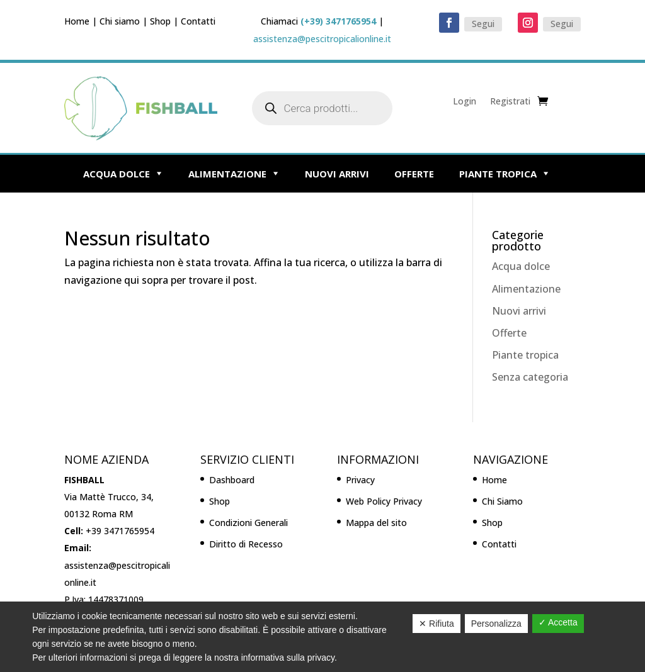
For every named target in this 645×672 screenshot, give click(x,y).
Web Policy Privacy (384, 501)
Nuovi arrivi (337, 173)
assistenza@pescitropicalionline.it (322, 39)
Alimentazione (227, 173)
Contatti (198, 21)
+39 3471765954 (120, 531)
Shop (160, 21)
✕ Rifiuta (436, 624)
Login (464, 102)
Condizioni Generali (248, 523)
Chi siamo (120, 21)
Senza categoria (530, 377)
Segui (483, 24)
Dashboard (231, 480)
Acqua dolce (116, 173)
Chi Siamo (502, 501)
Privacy (360, 480)
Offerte (414, 173)
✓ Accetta (558, 622)
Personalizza (496, 624)
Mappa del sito (376, 523)
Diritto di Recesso (246, 544)
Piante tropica (498, 173)
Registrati (510, 102)
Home (76, 21)
